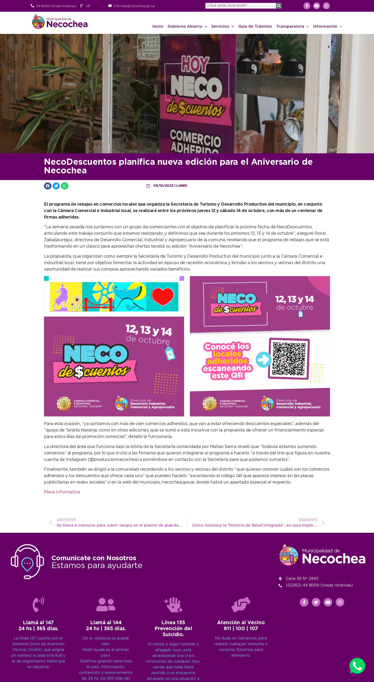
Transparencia (292, 26)
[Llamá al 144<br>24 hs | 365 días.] (106, 633)
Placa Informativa (62, 492)
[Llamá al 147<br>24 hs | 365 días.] (38, 633)
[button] (48, 185)
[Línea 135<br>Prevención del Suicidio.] (173, 633)
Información (327, 26)
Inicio (157, 26)
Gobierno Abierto (187, 26)
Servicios (222, 26)
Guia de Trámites (255, 26)
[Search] (279, 6)
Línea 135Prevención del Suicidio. (173, 657)
